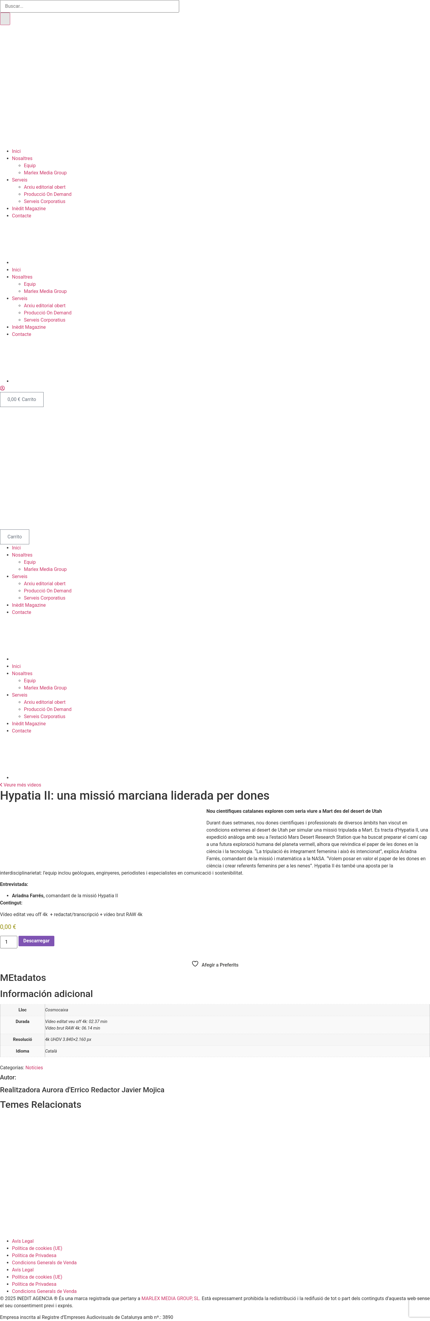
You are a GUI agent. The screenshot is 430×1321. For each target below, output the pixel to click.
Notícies (34, 1067)
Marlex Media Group (45, 173)
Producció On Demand (47, 194)
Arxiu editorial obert (45, 187)
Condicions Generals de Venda (44, 1262)
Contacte (21, 216)
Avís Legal (23, 1241)
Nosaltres (22, 158)
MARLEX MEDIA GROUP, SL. (171, 1298)
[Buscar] (5, 19)
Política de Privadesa (34, 1255)
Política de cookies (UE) (37, 1248)
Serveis (19, 180)
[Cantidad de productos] (8, 942)
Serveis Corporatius (44, 201)
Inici (16, 151)
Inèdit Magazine (29, 208)
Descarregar (36, 941)
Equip (30, 165)
